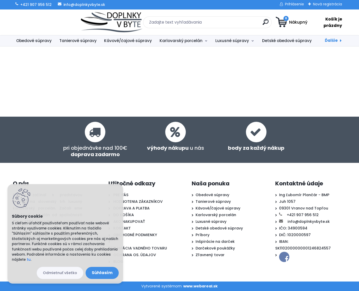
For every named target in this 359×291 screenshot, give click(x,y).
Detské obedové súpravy (287, 40)
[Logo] (44, 22)
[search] (230, 24)
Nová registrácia (327, 4)
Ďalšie (331, 40)
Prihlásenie (294, 4)
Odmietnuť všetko (60, 272)
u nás (175, 148)
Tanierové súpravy (78, 40)
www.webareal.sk (200, 286)
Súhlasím (102, 273)
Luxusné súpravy (232, 40)
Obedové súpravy (34, 40)
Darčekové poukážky (215, 248)
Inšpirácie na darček (215, 241)
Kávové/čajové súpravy (128, 40)
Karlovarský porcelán (181, 40)
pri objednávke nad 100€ (95, 151)
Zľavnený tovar (210, 254)
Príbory (202, 234)
